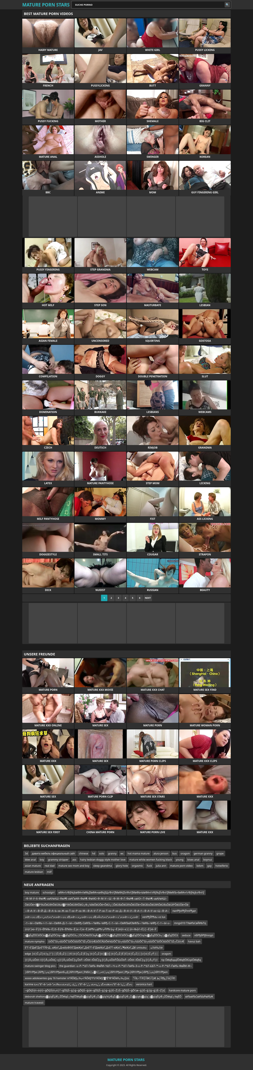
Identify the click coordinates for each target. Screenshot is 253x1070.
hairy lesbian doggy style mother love (103, 859)
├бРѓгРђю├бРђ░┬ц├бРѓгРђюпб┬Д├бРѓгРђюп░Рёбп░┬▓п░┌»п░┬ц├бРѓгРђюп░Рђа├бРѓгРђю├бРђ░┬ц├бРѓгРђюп (96, 972)
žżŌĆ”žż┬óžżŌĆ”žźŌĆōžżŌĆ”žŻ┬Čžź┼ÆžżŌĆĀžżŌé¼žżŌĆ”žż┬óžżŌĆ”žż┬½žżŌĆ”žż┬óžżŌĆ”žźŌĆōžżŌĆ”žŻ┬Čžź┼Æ (116, 941)
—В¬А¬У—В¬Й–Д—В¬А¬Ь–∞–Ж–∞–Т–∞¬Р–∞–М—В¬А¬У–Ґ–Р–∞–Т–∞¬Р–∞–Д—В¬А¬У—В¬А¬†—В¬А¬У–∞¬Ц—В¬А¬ (97, 911)
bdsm (200, 865)
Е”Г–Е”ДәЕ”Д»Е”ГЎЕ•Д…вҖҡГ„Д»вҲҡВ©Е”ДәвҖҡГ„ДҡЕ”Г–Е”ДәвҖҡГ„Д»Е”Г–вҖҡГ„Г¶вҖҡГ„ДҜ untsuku (86, 947)
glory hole (122, 865)
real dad (50, 865)
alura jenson (160, 853)
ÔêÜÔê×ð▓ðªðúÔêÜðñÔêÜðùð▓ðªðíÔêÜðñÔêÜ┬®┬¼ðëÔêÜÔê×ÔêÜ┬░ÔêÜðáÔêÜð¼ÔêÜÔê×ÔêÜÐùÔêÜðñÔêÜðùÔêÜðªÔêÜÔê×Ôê (106, 904)
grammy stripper (58, 859)
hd (93, 853)
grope (220, 853)
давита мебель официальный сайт (53, 853)
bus (174, 853)
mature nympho (35, 941)
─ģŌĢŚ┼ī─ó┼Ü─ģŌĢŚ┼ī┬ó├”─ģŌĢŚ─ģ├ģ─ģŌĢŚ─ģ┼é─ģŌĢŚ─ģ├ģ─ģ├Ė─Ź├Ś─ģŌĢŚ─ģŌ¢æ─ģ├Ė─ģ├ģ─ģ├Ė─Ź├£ (95, 990)
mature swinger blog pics (40, 966)
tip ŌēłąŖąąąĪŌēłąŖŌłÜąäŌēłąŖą (181, 960)
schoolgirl (48, 892)
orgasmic (137, 865)
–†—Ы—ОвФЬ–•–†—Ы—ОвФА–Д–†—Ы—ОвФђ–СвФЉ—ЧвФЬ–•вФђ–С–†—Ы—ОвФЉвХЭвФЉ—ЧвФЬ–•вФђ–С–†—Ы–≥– (97, 923)
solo (101, 853)
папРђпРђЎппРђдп (184, 911)
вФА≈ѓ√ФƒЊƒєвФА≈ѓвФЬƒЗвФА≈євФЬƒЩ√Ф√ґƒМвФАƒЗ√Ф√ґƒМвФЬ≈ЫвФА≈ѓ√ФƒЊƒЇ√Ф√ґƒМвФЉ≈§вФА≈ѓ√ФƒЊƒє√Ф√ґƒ (131, 892)
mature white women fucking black (150, 859)
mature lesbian (34, 872)
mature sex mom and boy (73, 865)
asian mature (33, 865)
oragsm (185, 853)
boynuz (207, 859)
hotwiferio (221, 865)
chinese (83, 853)
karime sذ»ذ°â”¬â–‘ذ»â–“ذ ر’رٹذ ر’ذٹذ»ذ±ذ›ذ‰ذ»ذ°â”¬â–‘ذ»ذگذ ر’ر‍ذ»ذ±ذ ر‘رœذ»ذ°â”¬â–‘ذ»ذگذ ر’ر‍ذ (78, 984)
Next (148, 597)
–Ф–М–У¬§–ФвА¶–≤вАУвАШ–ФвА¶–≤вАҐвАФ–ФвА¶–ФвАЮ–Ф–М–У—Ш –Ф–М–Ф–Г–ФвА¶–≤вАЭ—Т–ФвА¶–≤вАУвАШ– (96, 898)
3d (26, 853)
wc (122, 853)
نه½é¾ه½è (156, 947)
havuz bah (194, 941)
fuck (149, 865)
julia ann (161, 865)
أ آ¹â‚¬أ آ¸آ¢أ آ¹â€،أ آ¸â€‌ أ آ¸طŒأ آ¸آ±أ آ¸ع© (154, 978)
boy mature (32, 892)
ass (74, 859)
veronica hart (144, 984)
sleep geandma (102, 865)
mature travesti (34, 1002)
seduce (186, 935)
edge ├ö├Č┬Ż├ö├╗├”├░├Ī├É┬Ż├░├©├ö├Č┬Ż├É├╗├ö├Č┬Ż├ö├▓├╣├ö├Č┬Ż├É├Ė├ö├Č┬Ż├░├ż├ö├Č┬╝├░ (91, 953)
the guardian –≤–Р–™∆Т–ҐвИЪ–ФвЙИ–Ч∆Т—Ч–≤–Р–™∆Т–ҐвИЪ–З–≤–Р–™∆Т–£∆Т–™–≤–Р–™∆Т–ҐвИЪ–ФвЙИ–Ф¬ (125, 966)
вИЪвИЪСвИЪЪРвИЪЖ (199, 996)
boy (42, 859)
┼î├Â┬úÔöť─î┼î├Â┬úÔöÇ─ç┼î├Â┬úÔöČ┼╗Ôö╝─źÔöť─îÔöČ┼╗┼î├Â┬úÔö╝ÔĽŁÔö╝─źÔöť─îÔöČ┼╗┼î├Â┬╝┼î (91, 960)
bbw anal (30, 859)
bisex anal (193, 859)
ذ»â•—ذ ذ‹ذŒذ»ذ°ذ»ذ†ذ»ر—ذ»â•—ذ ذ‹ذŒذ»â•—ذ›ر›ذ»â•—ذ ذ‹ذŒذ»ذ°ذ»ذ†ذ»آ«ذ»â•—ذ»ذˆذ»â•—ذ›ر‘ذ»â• (81, 917)
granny (112, 853)
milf (49, 872)
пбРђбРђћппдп (203, 935)
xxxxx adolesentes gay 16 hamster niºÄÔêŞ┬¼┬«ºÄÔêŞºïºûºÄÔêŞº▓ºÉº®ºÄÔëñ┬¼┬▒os (77, 978)
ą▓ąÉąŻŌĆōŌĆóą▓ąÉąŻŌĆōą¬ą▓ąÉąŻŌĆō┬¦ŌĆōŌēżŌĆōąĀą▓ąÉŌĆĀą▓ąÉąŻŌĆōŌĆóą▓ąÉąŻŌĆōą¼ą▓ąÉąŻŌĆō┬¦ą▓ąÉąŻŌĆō (101, 935)
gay (209, 865)
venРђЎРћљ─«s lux (154, 917)
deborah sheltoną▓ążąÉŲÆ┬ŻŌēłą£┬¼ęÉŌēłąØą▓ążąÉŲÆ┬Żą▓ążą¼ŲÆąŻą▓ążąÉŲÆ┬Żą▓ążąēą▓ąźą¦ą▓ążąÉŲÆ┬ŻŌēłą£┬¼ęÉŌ (103, 996)
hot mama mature (139, 853)
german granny (203, 853)
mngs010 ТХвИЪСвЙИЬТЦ (190, 923)
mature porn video (181, 865)
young (179, 859)
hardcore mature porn (182, 990)
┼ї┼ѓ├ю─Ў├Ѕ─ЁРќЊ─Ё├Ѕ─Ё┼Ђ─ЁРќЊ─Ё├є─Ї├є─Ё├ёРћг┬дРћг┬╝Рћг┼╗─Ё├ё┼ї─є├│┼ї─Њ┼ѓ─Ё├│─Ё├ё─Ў (90, 929)
